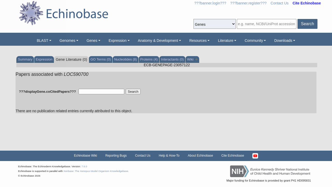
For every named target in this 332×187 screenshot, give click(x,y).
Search (307, 24)
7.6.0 (84, 166)
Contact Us (279, 3)
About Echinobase (200, 155)
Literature (225, 40)
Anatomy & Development (158, 40)
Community (254, 40)
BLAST (42, 40)
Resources (198, 40)
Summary (25, 59)
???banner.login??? (210, 3)
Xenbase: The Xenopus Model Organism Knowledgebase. (96, 171)
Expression (118, 40)
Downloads (283, 40)
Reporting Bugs (116, 155)
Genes (92, 40)
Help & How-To (169, 155)
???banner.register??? (248, 3)
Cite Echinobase (232, 155)
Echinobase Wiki (85, 155)
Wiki (192, 59)
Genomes (67, 40)
